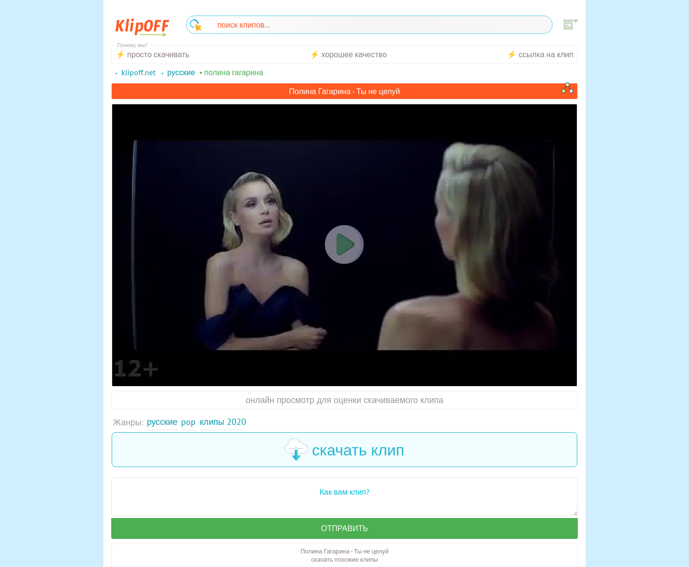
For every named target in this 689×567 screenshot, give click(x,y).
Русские (162, 421)
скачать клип (344, 449)
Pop (188, 421)
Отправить (344, 528)
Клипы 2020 (223, 421)
